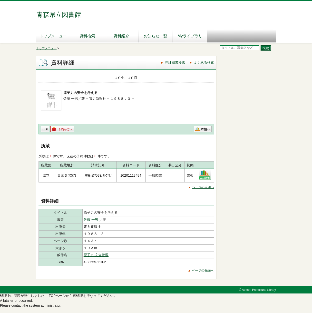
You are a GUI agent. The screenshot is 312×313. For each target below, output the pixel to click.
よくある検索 (204, 62)
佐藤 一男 (91, 220)
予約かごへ (65, 129)
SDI (45, 129)
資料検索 (87, 36)
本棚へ (205, 129)
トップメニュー (53, 36)
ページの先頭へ (203, 187)
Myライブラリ (189, 36)
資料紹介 (121, 36)
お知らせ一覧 (155, 36)
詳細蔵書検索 (175, 62)
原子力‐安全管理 (96, 255)
